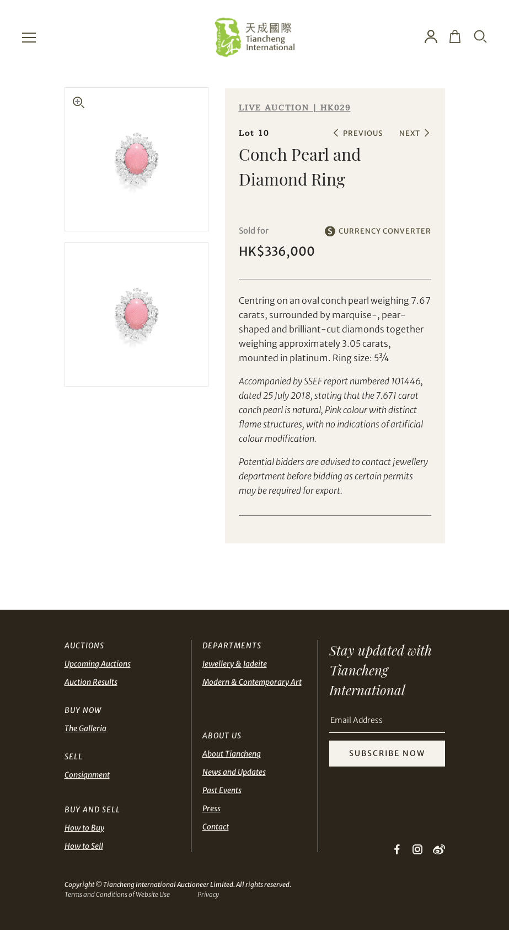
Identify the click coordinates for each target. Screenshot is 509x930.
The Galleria (85, 728)
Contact (215, 827)
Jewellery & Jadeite (234, 664)
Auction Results (91, 682)
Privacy (208, 894)
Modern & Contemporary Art (252, 682)
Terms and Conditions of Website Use (117, 894)
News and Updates (234, 772)
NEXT (409, 133)
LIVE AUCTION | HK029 (295, 108)
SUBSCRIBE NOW (387, 753)
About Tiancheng (231, 754)
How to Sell (84, 846)
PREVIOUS (363, 133)
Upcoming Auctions (98, 664)
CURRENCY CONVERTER (385, 231)
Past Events (222, 790)
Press (211, 808)
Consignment (87, 775)
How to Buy (84, 828)
